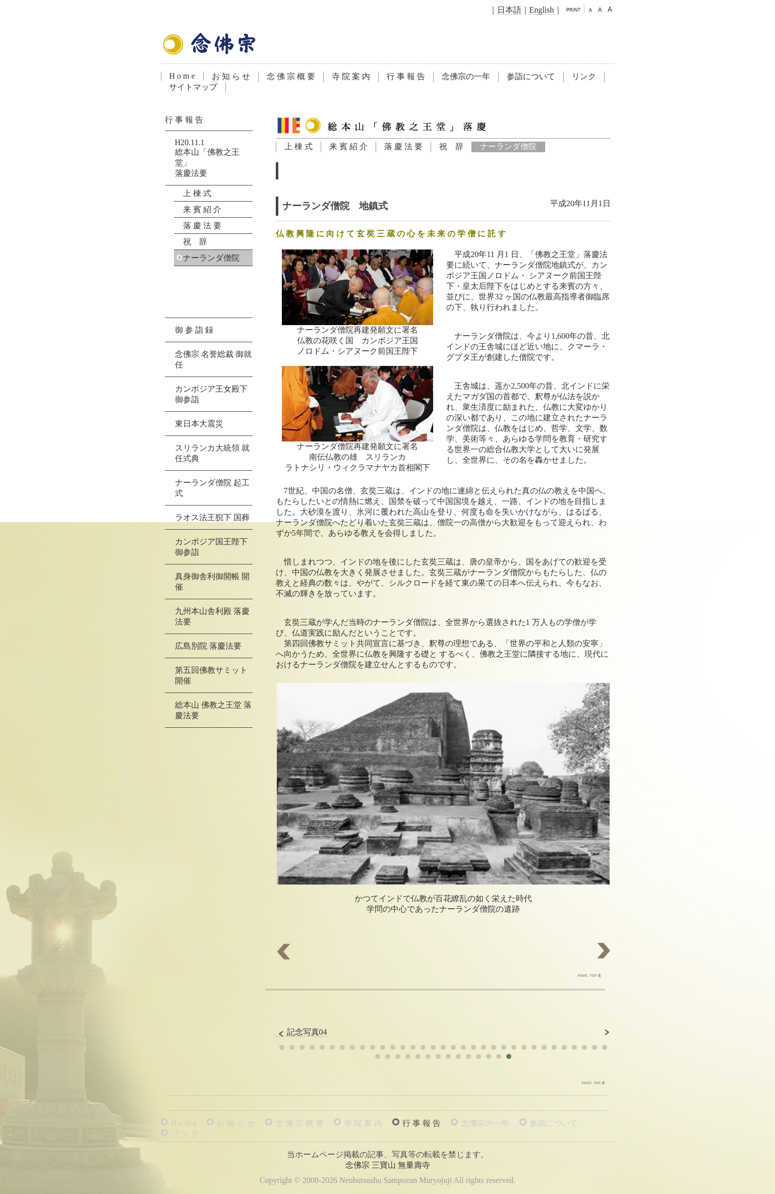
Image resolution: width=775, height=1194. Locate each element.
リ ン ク (185, 1133)
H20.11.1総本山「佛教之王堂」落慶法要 (207, 157)
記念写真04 (301, 1032)
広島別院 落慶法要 (208, 646)
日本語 (509, 10)
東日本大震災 (199, 423)
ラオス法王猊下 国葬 (212, 517)
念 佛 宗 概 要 (291, 76)
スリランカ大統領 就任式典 (212, 453)
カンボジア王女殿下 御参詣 (211, 394)
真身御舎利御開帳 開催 (212, 581)
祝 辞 (451, 146)
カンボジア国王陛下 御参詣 (211, 546)
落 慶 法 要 (403, 146)
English (541, 10)
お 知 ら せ (231, 76)
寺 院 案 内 (351, 76)
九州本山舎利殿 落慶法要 (212, 616)
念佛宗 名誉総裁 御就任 (213, 359)
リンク (584, 76)
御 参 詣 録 (194, 330)
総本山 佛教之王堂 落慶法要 (213, 710)
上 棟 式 (298, 146)
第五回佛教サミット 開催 (211, 675)
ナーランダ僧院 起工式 (212, 487)
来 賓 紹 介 (348, 146)
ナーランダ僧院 (508, 146)
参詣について (531, 76)
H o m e (182, 76)
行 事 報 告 (406, 76)
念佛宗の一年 (466, 76)
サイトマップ (193, 87)
